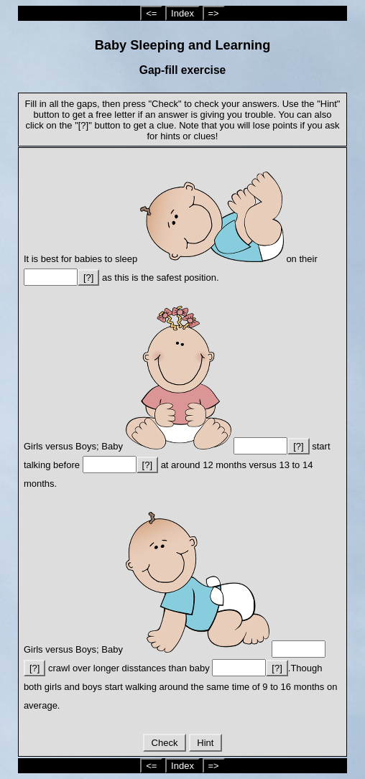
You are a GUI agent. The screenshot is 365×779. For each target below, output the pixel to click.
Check (164, 742)
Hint (205, 742)
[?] (88, 277)
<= (151, 13)
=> (213, 13)
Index (182, 13)
